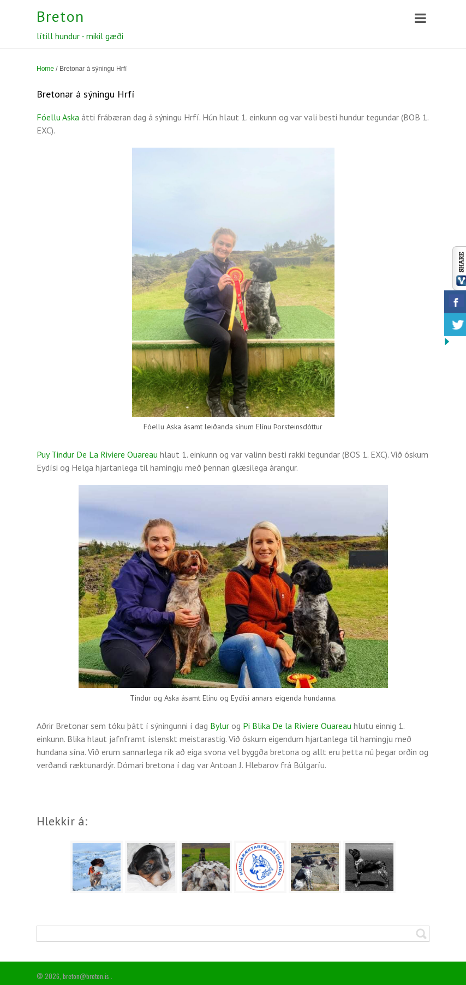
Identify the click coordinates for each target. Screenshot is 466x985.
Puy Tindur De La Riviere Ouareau (98, 454)
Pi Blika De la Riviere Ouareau (298, 725)
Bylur (219, 725)
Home (45, 68)
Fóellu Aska (58, 117)
